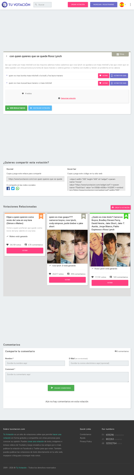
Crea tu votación (120, 207)
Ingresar (103, 4)
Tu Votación (8, 434)
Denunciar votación (67, 98)
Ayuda (82, 437)
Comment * (10, 369)
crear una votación (36, 441)
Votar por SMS (118, 75)
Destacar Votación (40, 108)
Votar (103, 75)
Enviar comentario (61, 386)
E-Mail (78, 358)
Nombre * (9, 358)
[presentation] (25, 389)
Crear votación (78, 4)
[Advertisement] (67, 30)
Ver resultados (16, 108)
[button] (122, 4)
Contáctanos (85, 434)
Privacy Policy (86, 441)
